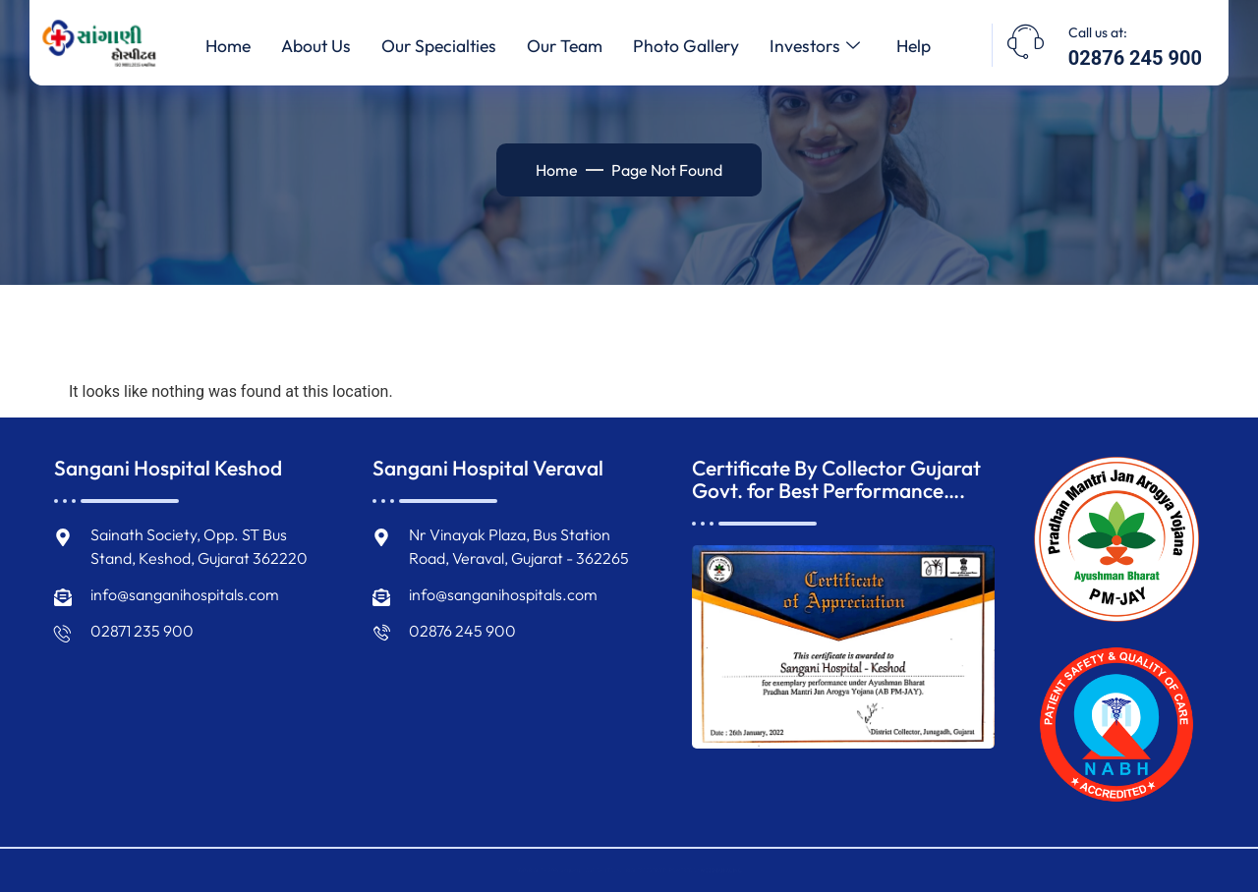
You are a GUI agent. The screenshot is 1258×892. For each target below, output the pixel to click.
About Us (304, 46)
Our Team (564, 46)
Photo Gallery (691, 46)
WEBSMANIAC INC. (808, 870)
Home (211, 46)
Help (929, 46)
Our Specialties (432, 46)
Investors (825, 46)
